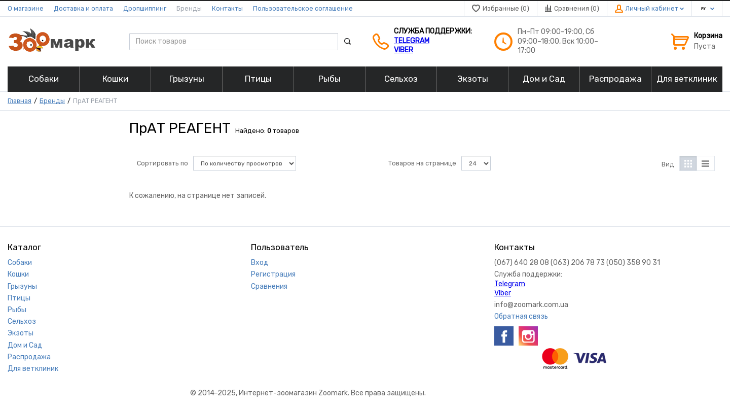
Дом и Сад (25, 345)
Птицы (19, 298)
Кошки (18, 274)
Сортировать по (162, 163)
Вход (259, 262)
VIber (403, 50)
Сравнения (269, 286)
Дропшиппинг (144, 8)
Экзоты (20, 333)
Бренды (189, 8)
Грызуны (22, 286)
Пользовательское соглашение (303, 8)
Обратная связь (521, 316)
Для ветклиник (33, 368)
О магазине (26, 8)
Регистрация (273, 274)
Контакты (227, 8)
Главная (19, 101)
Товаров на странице (422, 163)
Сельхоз (22, 321)
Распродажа (29, 357)
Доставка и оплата (83, 8)
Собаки (20, 262)
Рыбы (17, 309)
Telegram (411, 41)
